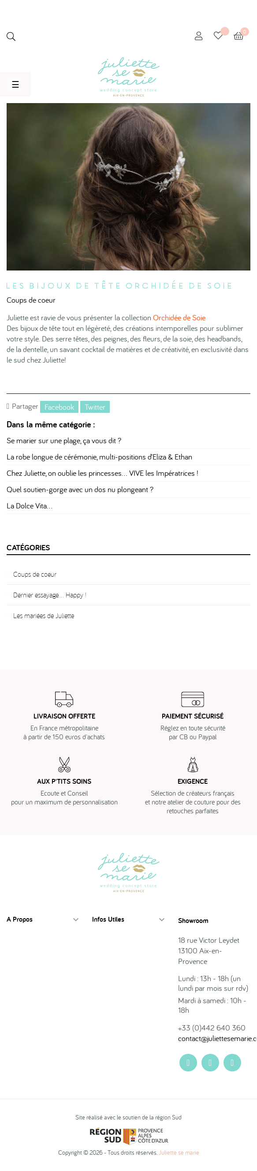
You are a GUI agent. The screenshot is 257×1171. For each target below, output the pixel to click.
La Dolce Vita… (29, 505)
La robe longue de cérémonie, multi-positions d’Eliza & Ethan (99, 457)
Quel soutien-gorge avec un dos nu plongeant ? (80, 489)
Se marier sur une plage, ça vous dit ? (64, 440)
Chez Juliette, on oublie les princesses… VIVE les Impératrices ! (102, 473)
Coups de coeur (31, 300)
